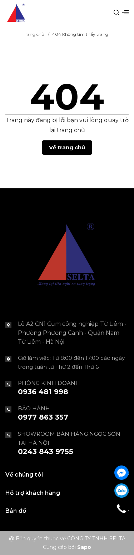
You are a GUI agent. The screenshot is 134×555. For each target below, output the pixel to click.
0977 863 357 (43, 417)
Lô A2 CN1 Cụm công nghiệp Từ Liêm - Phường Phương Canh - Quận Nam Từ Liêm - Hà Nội (72, 332)
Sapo (84, 547)
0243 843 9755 (45, 451)
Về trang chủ (67, 147)
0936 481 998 (43, 391)
